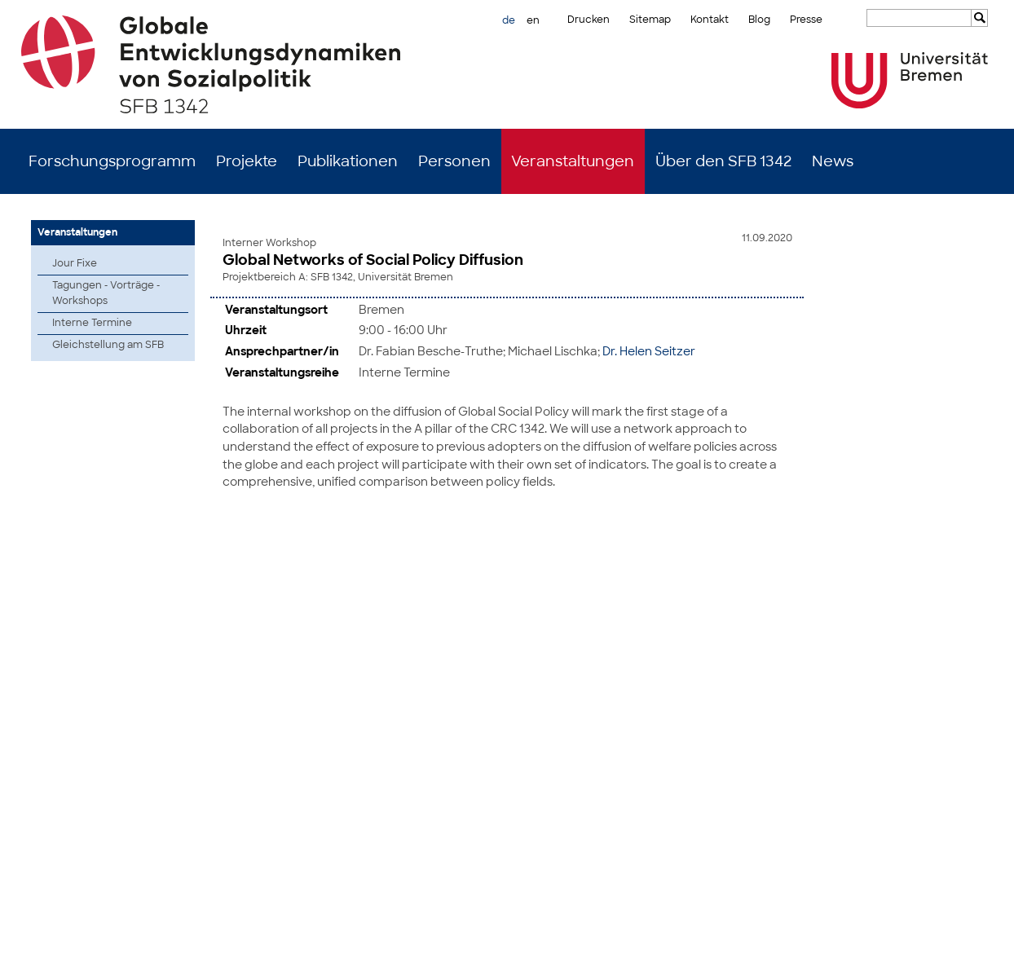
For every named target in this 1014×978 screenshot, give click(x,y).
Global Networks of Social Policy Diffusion (373, 260)
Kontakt (709, 19)
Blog (759, 19)
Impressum (902, 953)
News (832, 161)
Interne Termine (92, 322)
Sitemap (650, 19)
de (508, 20)
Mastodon (232, 953)
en (533, 20)
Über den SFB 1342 (723, 161)
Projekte (246, 161)
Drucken (588, 19)
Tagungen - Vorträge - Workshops (106, 293)
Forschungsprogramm (112, 161)
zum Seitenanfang (954, 625)
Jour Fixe (74, 263)
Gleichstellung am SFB (108, 344)
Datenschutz (966, 953)
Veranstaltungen (572, 161)
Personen (454, 161)
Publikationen (348, 161)
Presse (806, 19)
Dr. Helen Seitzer (648, 349)
